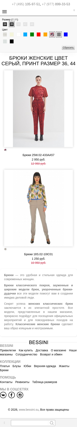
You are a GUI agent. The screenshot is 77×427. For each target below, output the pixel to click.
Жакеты (64, 366)
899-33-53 (56, 4)
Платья (5, 366)
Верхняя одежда (45, 366)
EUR (14, 19)
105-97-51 (26, 4)
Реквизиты (22, 382)
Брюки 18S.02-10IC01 (38, 254)
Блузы (17, 366)
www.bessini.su (29, 409)
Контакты (6, 382)
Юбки (27, 366)
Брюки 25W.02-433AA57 (38, 155)
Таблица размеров (44, 382)
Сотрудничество (26, 354)
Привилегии (8, 350)
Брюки (4, 370)
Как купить (26, 350)
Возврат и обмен (51, 354)
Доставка (42, 350)
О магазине (58, 350)
